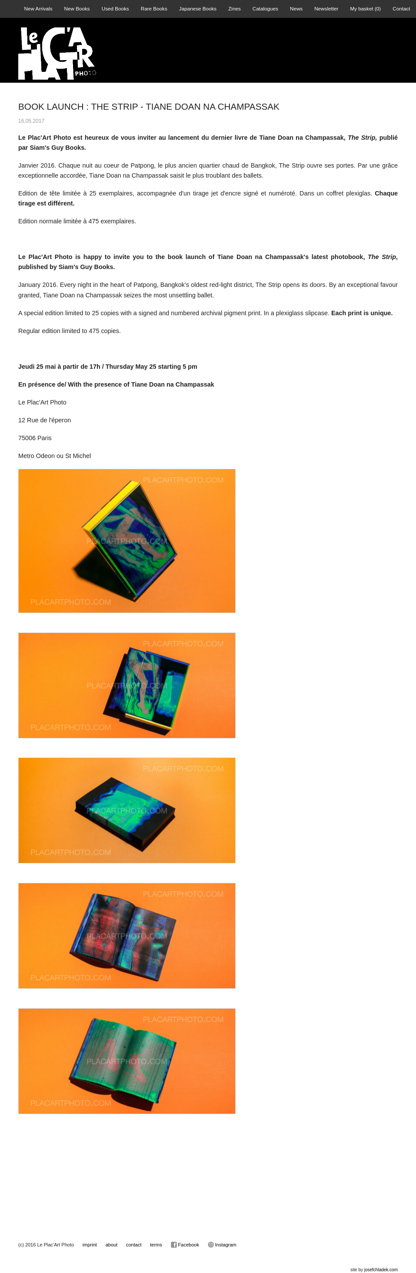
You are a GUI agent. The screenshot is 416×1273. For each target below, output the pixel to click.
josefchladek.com (381, 1269)
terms (156, 1244)
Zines (234, 8)
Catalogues (265, 8)
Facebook (185, 1245)
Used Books (115, 8)
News (296, 8)
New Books (77, 8)
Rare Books (154, 8)
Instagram (222, 1245)
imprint (90, 1244)
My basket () (365, 8)
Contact (401, 8)
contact (133, 1244)
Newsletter (326, 8)
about (112, 1244)
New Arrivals (38, 8)
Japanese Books (197, 8)
